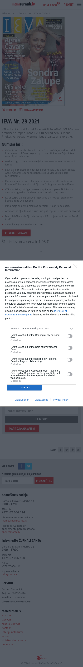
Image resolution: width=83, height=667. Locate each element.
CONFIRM (24, 387)
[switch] (69, 336)
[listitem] (41, 328)
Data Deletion (22, 399)
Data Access (41, 399)
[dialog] (41, 333)
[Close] (76, 267)
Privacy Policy (60, 399)
